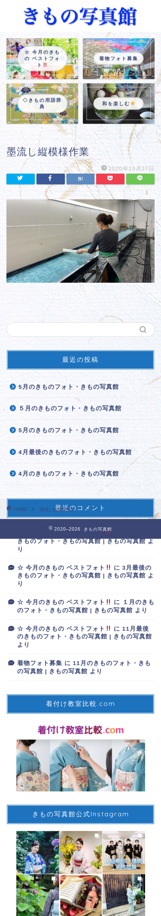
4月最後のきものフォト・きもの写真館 (75, 452)
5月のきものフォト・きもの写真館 (68, 387)
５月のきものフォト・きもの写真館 (70, 408)
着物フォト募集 (39, 663)
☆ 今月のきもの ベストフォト (64, 533)
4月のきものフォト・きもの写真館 (68, 473)
